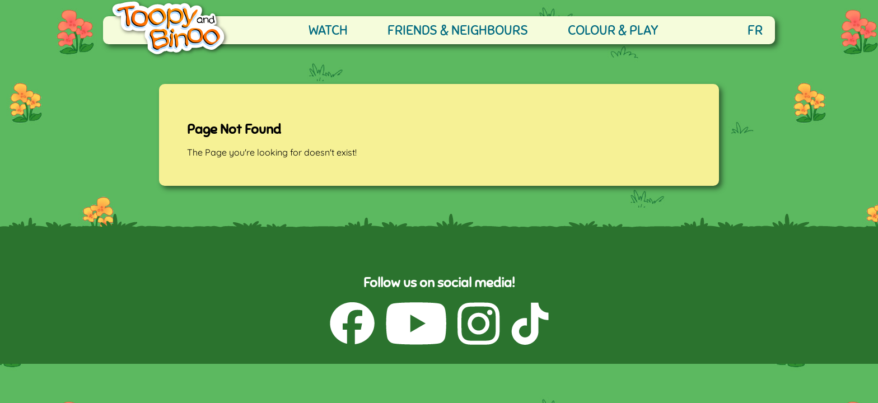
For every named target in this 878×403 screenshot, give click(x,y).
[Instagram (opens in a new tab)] (478, 324)
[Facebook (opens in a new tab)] (352, 324)
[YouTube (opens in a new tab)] (416, 324)
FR (755, 30)
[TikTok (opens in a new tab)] (530, 324)
